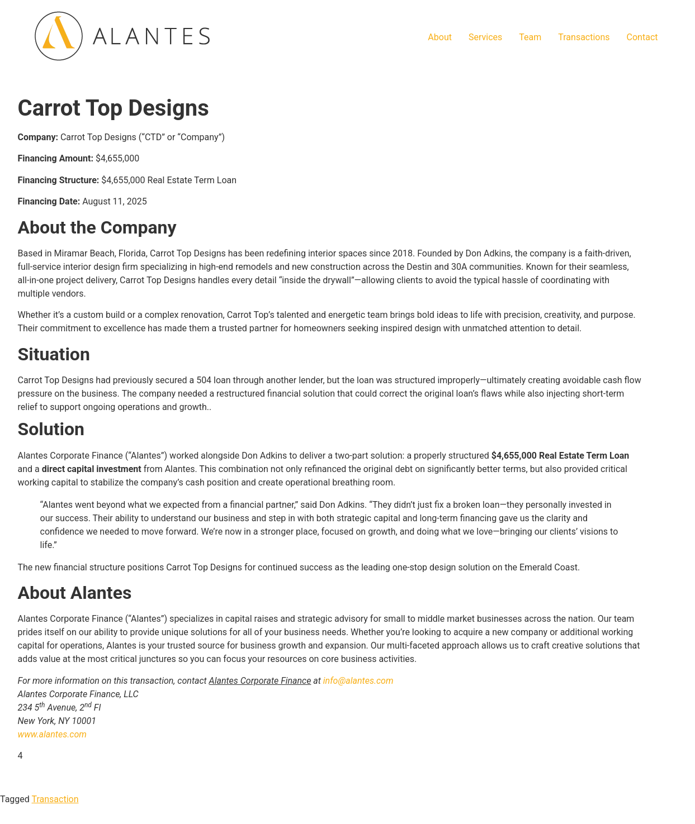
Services (485, 37)
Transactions (583, 37)
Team (530, 37)
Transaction (55, 799)
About (440, 37)
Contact (642, 37)
